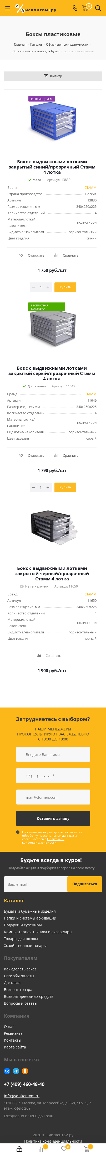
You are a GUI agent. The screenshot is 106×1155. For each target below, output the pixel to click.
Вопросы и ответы (20, 1003)
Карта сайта (15, 1047)
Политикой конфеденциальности (43, 841)
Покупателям (20, 958)
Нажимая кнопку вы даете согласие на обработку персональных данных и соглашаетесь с (52, 837)
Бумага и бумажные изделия (30, 911)
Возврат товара (18, 989)
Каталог (14, 900)
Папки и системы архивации (30, 918)
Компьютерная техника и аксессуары (38, 931)
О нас (9, 1026)
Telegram (16, 1071)
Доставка (12, 982)
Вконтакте (7, 1071)
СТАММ (90, 187)
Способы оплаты (19, 975)
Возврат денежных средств (28, 996)
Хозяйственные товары (25, 945)
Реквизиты (13, 1033)
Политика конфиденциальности (53, 1141)
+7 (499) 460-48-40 (24, 1084)
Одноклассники (25, 1071)
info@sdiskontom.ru (21, 1095)
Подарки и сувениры (23, 924)
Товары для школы (21, 938)
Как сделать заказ (20, 968)
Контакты (12, 1040)
